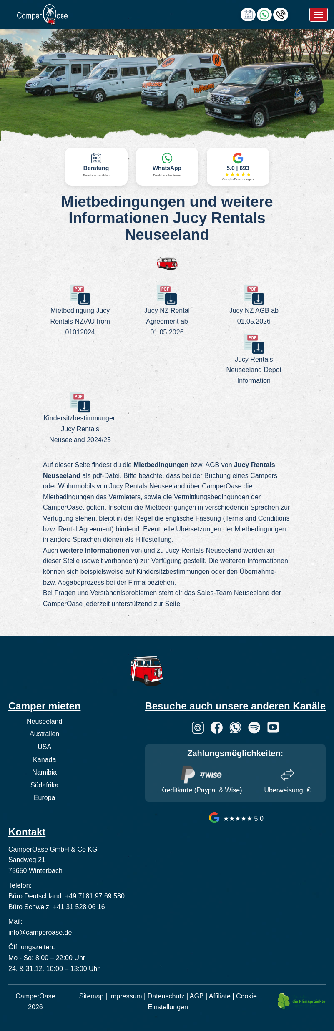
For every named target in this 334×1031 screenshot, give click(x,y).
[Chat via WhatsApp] (264, 14)
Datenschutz (166, 996)
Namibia (44, 772)
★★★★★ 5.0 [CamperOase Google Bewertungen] (235, 818)
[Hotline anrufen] (280, 14)
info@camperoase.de (40, 932)
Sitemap (91, 996)
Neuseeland (44, 721)
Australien (44, 733)
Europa (44, 797)
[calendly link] (248, 14)
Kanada (44, 759)
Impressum (125, 996)
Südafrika (44, 785)
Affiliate (220, 996)
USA (44, 746)
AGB (197, 996)
